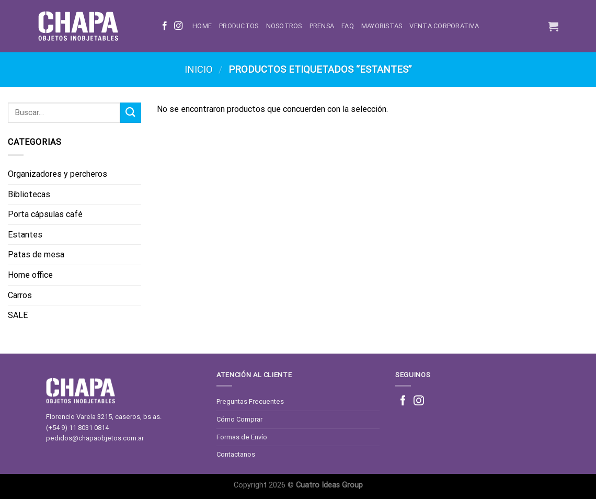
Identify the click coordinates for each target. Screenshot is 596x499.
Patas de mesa (36, 254)
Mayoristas (382, 26)
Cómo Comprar (239, 419)
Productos (238, 26)
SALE (18, 315)
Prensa (322, 26)
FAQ (347, 26)
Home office (30, 275)
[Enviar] (130, 113)
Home (202, 26)
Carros (20, 295)
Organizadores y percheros (57, 174)
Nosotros (284, 26)
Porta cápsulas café (45, 214)
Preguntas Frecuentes (250, 401)
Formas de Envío (241, 437)
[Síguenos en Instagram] (178, 26)
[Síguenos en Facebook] (165, 26)
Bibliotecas (29, 194)
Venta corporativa (443, 26)
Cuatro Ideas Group (329, 485)
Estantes (25, 235)
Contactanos (235, 454)
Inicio (199, 69)
